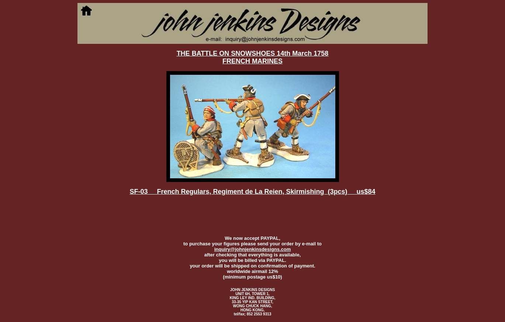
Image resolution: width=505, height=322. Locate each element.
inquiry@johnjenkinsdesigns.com (252, 249)
